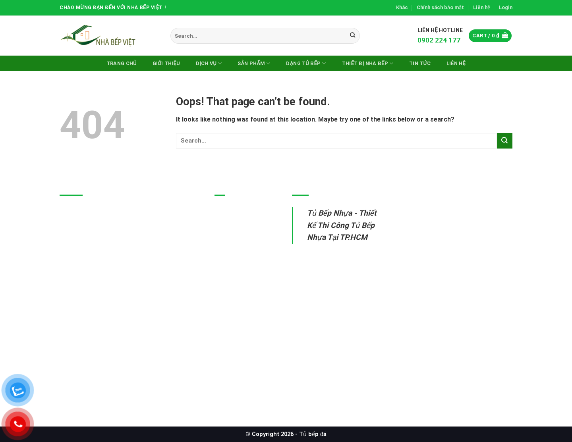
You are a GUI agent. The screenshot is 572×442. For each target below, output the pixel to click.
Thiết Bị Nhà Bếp (368, 63)
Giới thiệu (166, 63)
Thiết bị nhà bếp (238, 267)
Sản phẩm (254, 63)
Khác (402, 7)
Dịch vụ (209, 63)
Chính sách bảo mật (440, 7)
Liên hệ (481, 7)
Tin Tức (420, 63)
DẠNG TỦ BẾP (306, 63)
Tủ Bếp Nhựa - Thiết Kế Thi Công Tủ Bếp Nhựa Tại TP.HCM (341, 225)
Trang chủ (121, 63)
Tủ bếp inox (231, 230)
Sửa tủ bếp (230, 286)
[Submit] (352, 35)
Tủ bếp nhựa (233, 212)
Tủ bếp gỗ (229, 249)
